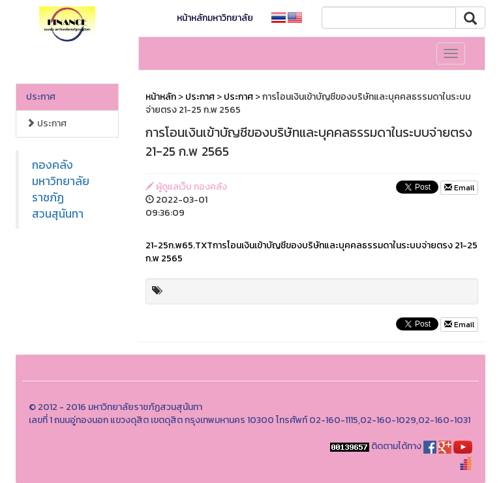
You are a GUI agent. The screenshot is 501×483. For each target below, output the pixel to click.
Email (459, 188)
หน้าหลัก (160, 97)
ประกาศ (40, 97)
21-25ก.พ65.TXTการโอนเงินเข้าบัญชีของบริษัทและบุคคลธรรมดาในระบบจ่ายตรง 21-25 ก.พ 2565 (311, 252)
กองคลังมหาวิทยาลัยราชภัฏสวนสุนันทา (60, 189)
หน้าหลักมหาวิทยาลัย (215, 18)
